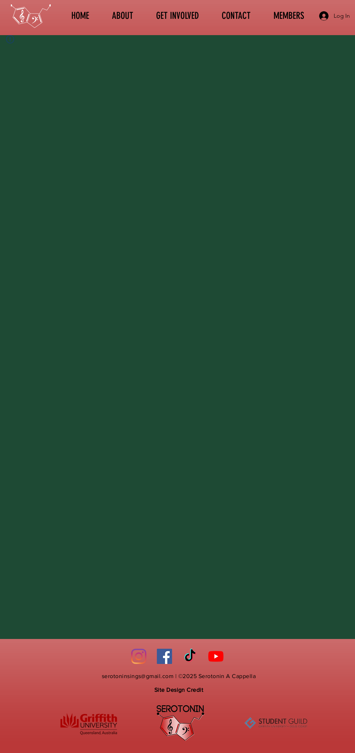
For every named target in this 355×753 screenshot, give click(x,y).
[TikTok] (190, 656)
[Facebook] (164, 656)
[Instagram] (138, 656)
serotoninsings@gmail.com (138, 676)
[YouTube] (216, 656)
